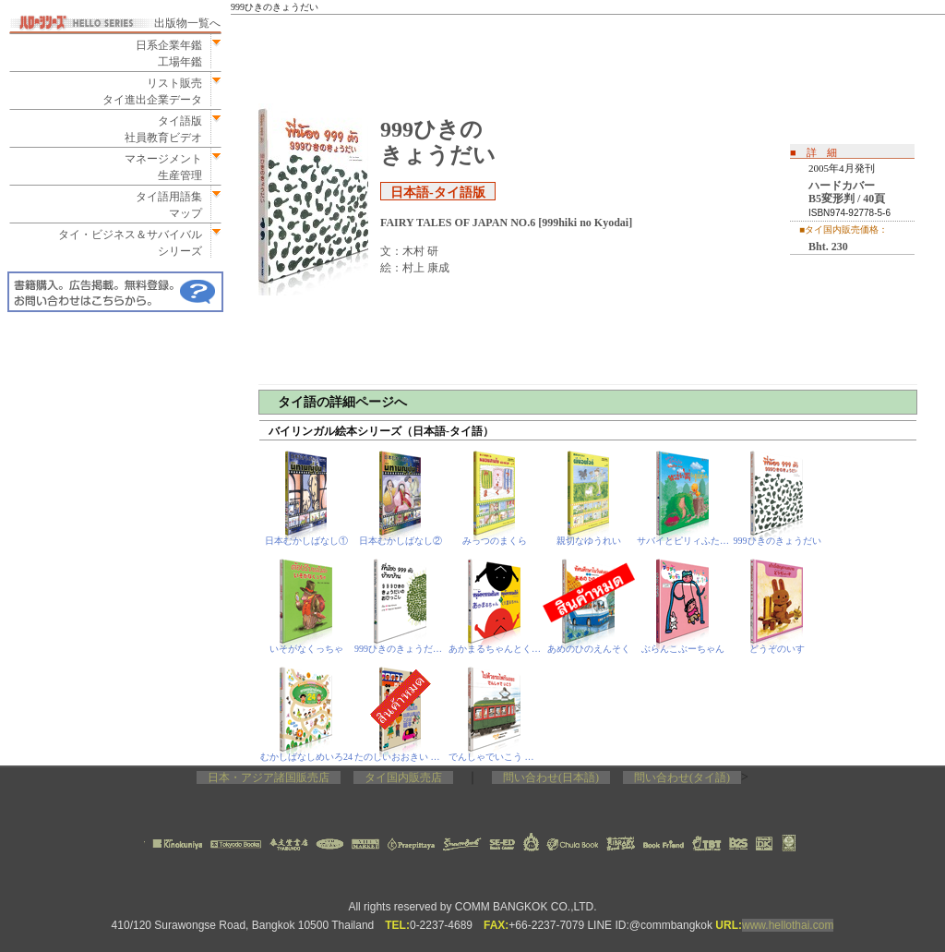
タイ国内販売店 (403, 777)
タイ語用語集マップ (163, 205)
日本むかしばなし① (306, 541)
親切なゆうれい (588, 541)
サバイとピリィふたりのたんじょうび (683, 541)
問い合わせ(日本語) (551, 777)
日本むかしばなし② (400, 541)
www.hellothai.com (787, 925)
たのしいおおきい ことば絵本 (401, 757)
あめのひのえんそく (588, 649)
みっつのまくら (494, 541)
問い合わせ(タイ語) (682, 777)
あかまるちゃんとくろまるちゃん (495, 649)
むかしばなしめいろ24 (306, 757)
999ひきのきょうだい (777, 541)
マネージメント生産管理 (158, 167)
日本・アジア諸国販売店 (269, 777)
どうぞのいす (777, 649)
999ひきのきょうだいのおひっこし (401, 649)
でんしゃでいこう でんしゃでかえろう (495, 757)
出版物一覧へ (187, 23)
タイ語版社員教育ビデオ (163, 129)
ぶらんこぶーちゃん (682, 649)
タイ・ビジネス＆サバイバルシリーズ (124, 243)
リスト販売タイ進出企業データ (152, 91)
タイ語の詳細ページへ (342, 402)
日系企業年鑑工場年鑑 (163, 53)
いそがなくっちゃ (306, 649)
